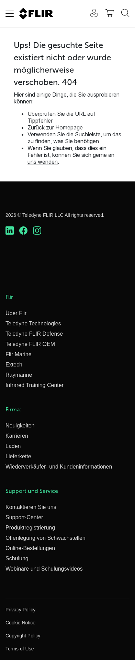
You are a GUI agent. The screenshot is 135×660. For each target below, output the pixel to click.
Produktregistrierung (30, 528)
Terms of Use (19, 648)
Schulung (17, 558)
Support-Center (24, 517)
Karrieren (16, 436)
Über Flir (15, 313)
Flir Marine (18, 354)
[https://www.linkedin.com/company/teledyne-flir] (9, 231)
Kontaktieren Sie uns (30, 507)
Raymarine (18, 375)
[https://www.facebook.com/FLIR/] (23, 231)
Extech (13, 365)
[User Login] (90, 14)
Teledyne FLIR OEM (30, 344)
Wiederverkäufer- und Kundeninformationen (58, 467)
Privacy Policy (20, 609)
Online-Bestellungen (30, 548)
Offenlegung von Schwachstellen (45, 538)
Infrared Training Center (34, 385)
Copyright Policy (22, 635)
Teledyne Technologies (33, 323)
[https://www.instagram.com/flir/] (37, 231)
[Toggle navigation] (9, 14)
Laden (13, 446)
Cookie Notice (20, 622)
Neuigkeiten (20, 425)
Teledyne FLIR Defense (34, 334)
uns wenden (42, 161)
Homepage (69, 127)
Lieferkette (18, 456)
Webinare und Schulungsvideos (44, 569)
